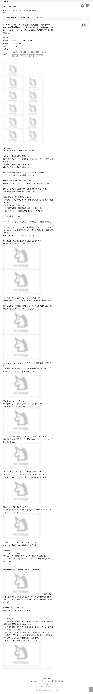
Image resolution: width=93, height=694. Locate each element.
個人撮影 (36, 52)
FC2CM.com (9, 6)
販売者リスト (25, 17)
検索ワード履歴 (11, 17)
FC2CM (39, 17)
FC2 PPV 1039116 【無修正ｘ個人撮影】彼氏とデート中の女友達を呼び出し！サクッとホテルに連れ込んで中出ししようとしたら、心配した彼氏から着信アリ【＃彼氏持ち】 (28, 28)
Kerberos (15, 41)
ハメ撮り (15, 52)
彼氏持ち (31, 56)
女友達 (23, 56)
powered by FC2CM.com (50, 690)
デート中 (39, 56)
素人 (22, 52)
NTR (43, 52)
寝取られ (15, 56)
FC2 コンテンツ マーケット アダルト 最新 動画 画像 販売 (46, 681)
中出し (28, 52)
